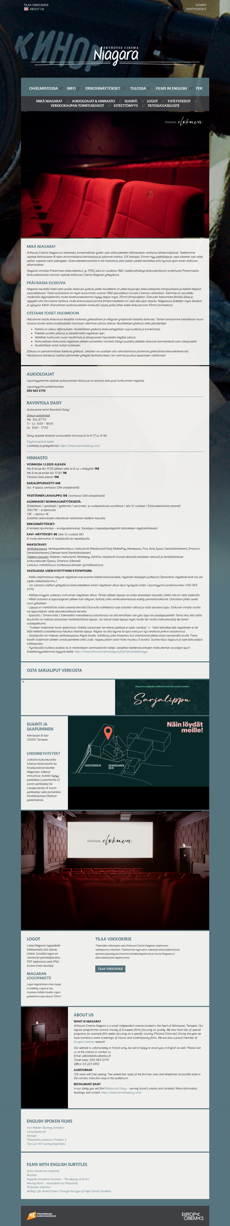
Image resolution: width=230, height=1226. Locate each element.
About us (37, 9)
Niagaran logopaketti (39, 975)
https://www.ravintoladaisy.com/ (80, 446)
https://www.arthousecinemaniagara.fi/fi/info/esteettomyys (111, 651)
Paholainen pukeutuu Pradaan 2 (46, 1140)
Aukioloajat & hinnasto (93, 101)
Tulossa (138, 88)
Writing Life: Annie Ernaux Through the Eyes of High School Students (69, 1191)
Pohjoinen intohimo (38, 1187)
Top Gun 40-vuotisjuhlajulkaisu (46, 1144)
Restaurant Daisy (115, 1088)
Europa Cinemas (84, 1042)
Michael (31, 1136)
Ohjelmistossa (43, 88)
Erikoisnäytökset (102, 88)
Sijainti (201, 5)
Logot (152, 101)
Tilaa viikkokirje (36, 5)
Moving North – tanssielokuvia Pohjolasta (52, 1183)
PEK (199, 88)
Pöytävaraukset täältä (40, 441)
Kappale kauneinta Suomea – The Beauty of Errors (58, 1179)
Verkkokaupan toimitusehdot (77, 106)
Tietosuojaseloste (164, 106)
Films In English (171, 88)
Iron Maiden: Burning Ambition (45, 1127)
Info (71, 88)
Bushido (32, 1175)
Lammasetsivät (36, 1132)
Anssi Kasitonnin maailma (43, 1171)
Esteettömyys (126, 106)
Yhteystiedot (196, 9)
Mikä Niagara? (49, 101)
